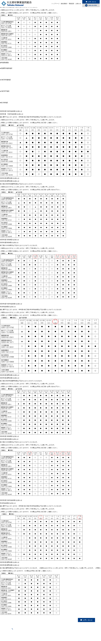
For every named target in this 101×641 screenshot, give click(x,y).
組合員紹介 (64, 3)
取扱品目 (71, 3)
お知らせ (78, 3)
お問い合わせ (91, 2)
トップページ (55, 3)
